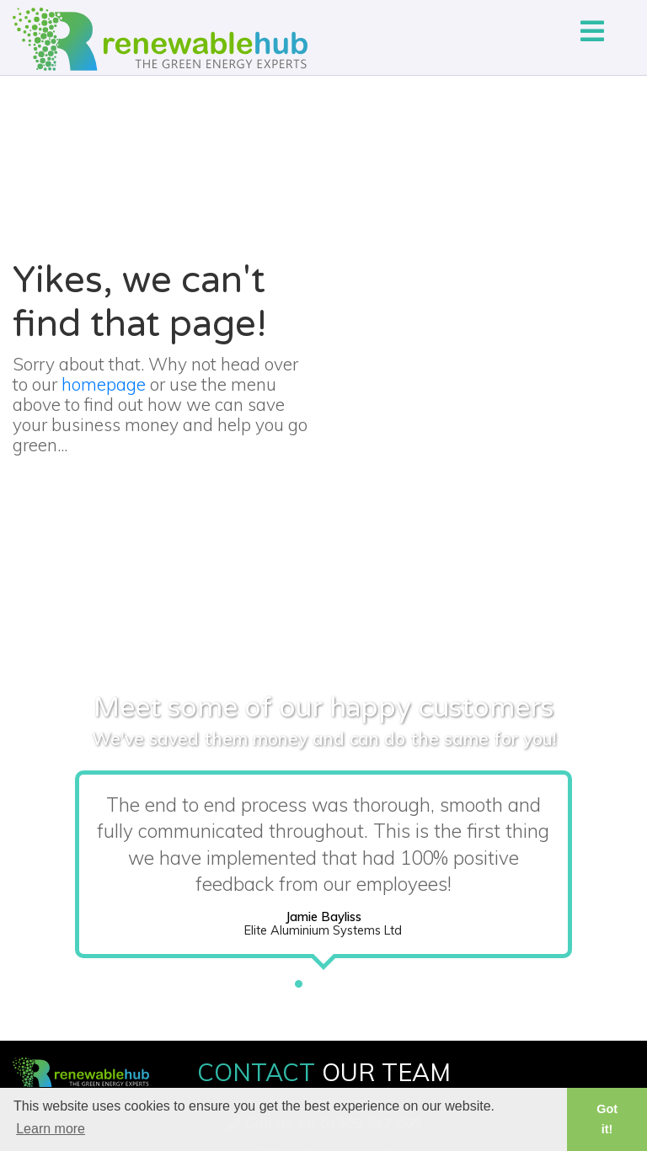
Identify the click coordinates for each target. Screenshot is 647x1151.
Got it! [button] (607, 1119)
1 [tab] (298, 979)
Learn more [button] (50, 1129)
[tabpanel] (323, 868)
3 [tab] (348, 979)
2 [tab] (323, 979)
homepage (103, 384)
